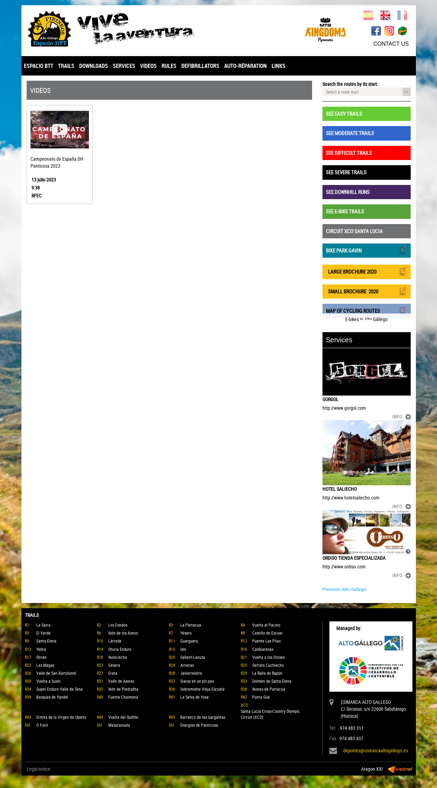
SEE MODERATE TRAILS (350, 133)
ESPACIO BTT (38, 66)
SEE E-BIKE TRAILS (345, 211)
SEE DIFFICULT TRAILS (349, 152)
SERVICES (124, 66)
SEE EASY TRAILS (344, 113)
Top (3, 779)
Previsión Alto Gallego (344, 589)
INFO (401, 416)
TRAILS (66, 66)
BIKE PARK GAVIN (366, 250)
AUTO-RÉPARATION (245, 66)
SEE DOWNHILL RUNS (348, 191)
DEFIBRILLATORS (200, 66)
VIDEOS (148, 66)
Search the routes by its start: (350, 84)
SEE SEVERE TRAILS (346, 172)
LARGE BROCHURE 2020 (366, 271)
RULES (169, 66)
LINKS (278, 66)
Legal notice (38, 768)
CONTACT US (391, 44)
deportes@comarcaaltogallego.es (375, 750)
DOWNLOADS (93, 66)
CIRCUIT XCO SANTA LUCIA (354, 231)
